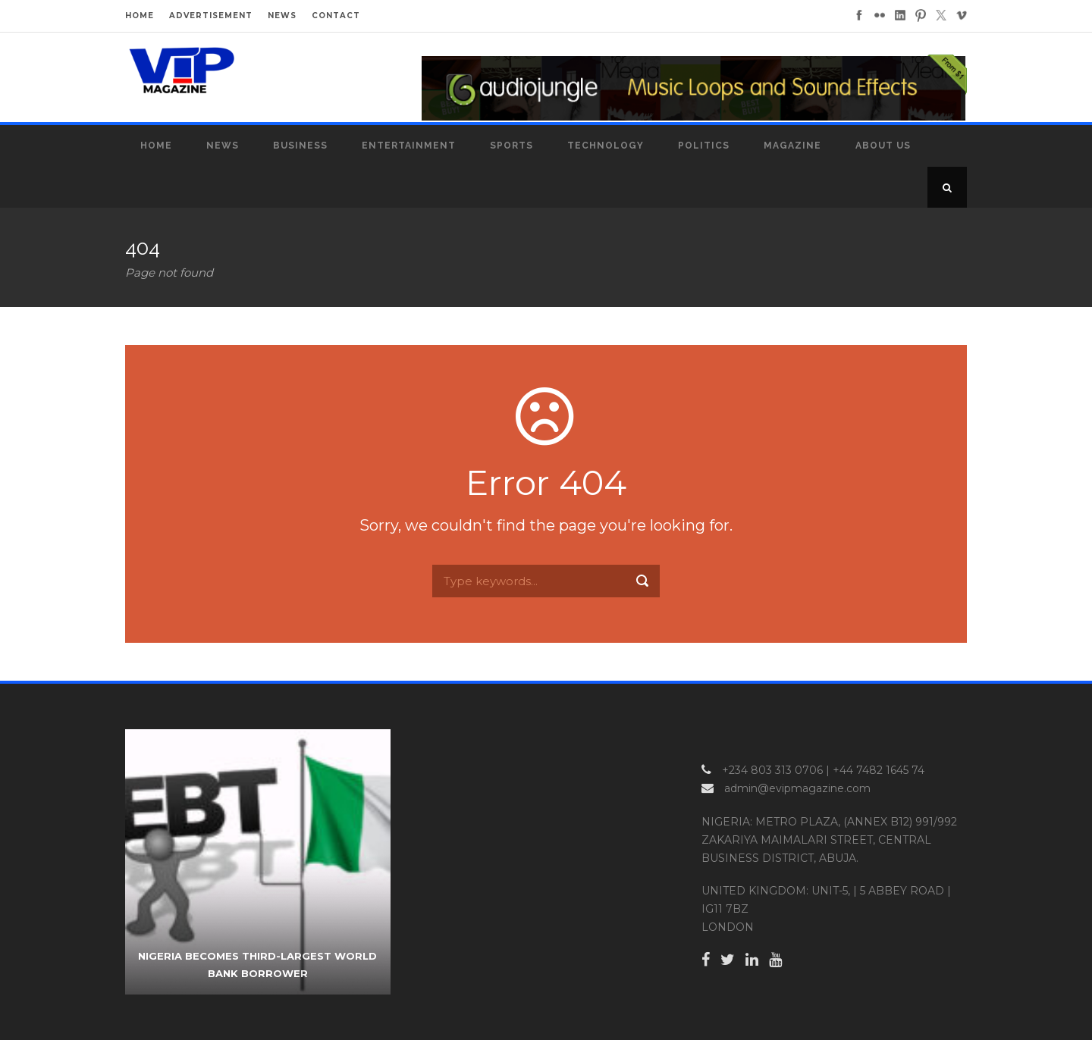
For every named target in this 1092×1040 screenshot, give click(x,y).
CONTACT (336, 15)
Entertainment (409, 145)
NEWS (282, 15)
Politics (704, 145)
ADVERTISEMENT (211, 15)
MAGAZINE (792, 145)
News (222, 145)
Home (156, 145)
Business (300, 145)
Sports (511, 145)
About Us (883, 145)
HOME (139, 15)
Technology (605, 145)
